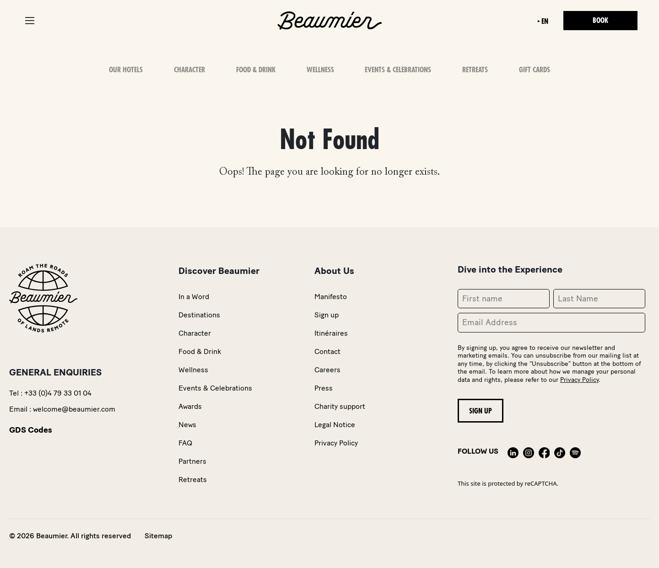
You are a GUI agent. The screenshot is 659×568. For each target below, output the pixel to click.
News (187, 424)
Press (323, 388)
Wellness (320, 70)
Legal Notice (334, 424)
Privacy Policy (336, 443)
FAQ (185, 443)
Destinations (199, 315)
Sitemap (158, 535)
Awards (190, 406)
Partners (192, 461)
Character (189, 70)
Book (600, 20)
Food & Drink (255, 70)
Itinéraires (331, 333)
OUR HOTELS (126, 70)
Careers (327, 369)
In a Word (193, 296)
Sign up (326, 315)
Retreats (475, 70)
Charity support (339, 406)
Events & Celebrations (398, 70)
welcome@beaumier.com (74, 409)
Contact (327, 351)
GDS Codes (30, 430)
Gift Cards (534, 70)
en (544, 21)
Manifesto (330, 296)
